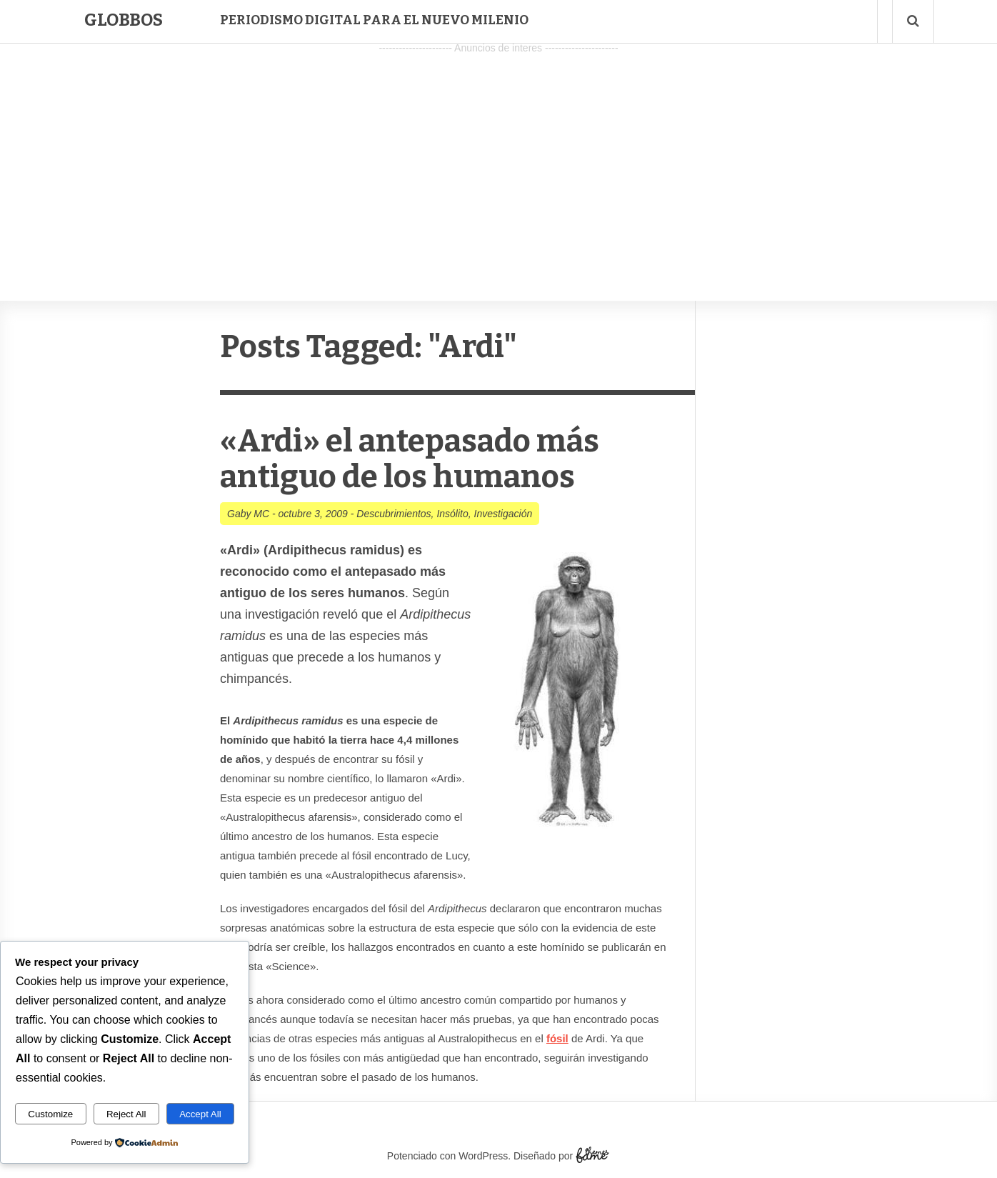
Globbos (123, 20)
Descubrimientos (393, 513)
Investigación (503, 513)
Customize (50, 1114)
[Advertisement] (498, 158)
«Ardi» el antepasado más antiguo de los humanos (409, 459)
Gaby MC (248, 513)
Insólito (452, 513)
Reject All (126, 1114)
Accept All (200, 1114)
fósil (557, 1038)
